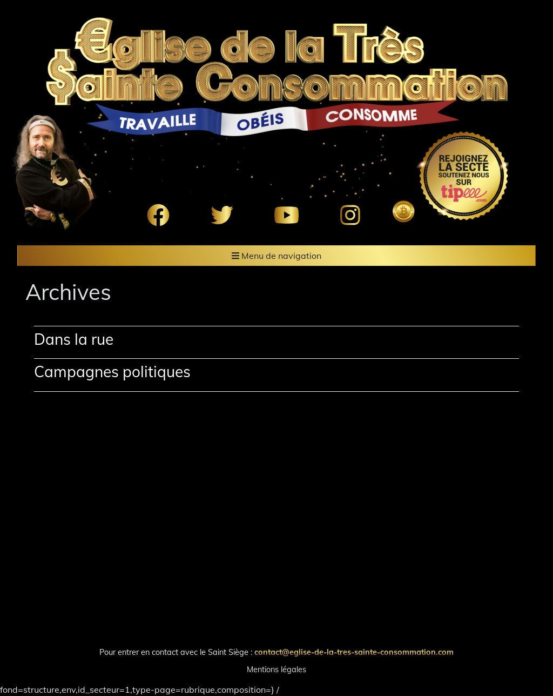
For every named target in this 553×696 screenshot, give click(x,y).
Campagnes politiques (112, 371)
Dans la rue (73, 339)
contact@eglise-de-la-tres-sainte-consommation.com (354, 652)
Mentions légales (276, 669)
